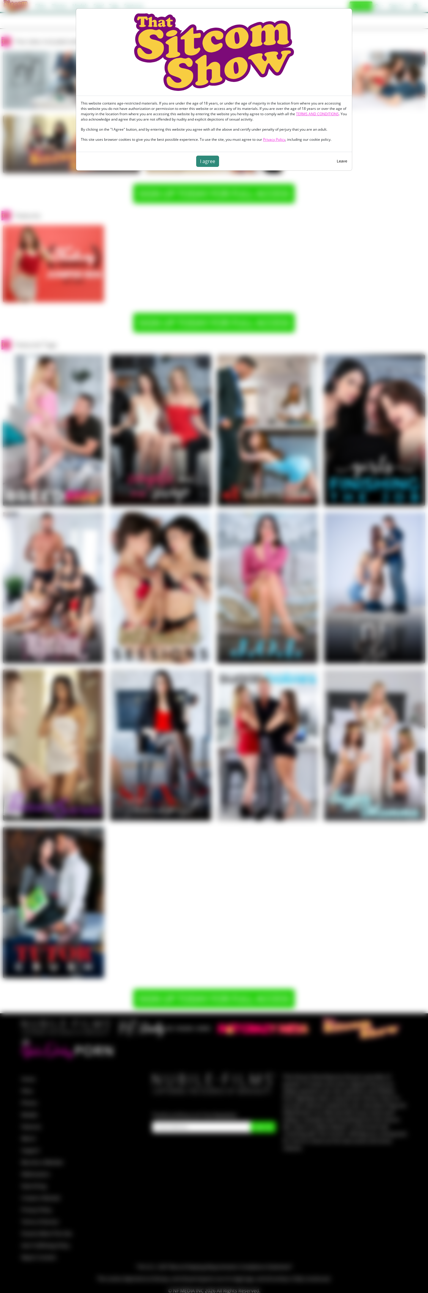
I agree (207, 161)
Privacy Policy (274, 139)
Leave (342, 161)
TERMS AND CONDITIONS (317, 113)
